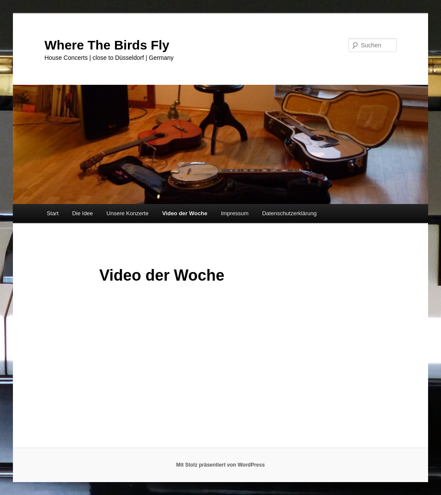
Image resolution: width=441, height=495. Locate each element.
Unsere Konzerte (127, 213)
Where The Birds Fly (106, 45)
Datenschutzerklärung (289, 213)
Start (52, 213)
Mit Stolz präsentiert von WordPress (220, 465)
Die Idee (82, 213)
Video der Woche (184, 213)
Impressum (234, 213)
